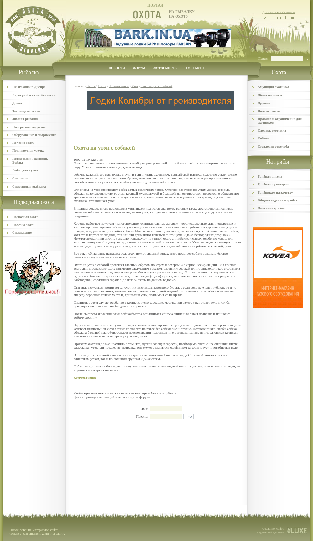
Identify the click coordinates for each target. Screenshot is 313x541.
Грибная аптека (270, 176)
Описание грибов (271, 208)
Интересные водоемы (29, 127)
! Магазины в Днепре (28, 87)
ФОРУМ (139, 68)
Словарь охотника (272, 130)
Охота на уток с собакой (157, 86)
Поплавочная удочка (28, 150)
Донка (17, 103)
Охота (102, 86)
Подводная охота (25, 217)
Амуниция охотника (273, 87)
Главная (79, 86)
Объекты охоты (119, 86)
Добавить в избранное (278, 12)
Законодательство (26, 111)
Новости (117, 68)
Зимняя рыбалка (25, 119)
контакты (195, 68)
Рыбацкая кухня (25, 170)
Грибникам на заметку (275, 192)
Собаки (263, 138)
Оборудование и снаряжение (34, 135)
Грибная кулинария (273, 184)
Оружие (264, 103)
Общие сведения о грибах (277, 200)
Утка (134, 86)
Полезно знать (23, 142)
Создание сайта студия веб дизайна (270, 530)
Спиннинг (20, 178)
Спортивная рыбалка (29, 186)
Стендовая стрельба (273, 146)
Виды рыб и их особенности (33, 95)
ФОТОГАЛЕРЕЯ (165, 68)
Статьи (91, 86)
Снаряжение (22, 232)
